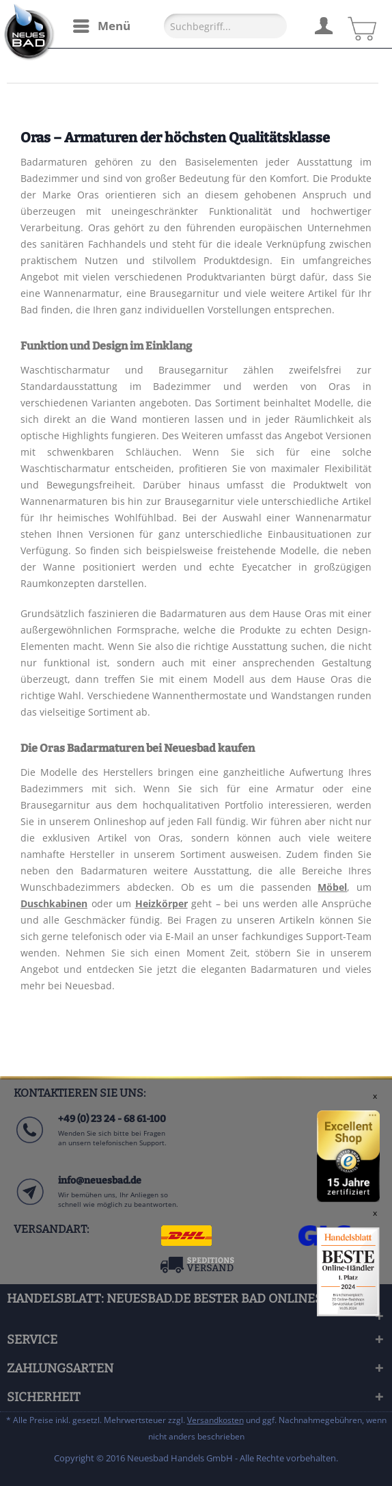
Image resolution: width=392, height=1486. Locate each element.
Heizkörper (161, 903)
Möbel (332, 887)
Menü (101, 24)
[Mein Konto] (323, 24)
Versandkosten (215, 1420)
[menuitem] (101, 26)
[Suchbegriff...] (225, 26)
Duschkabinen (53, 903)
